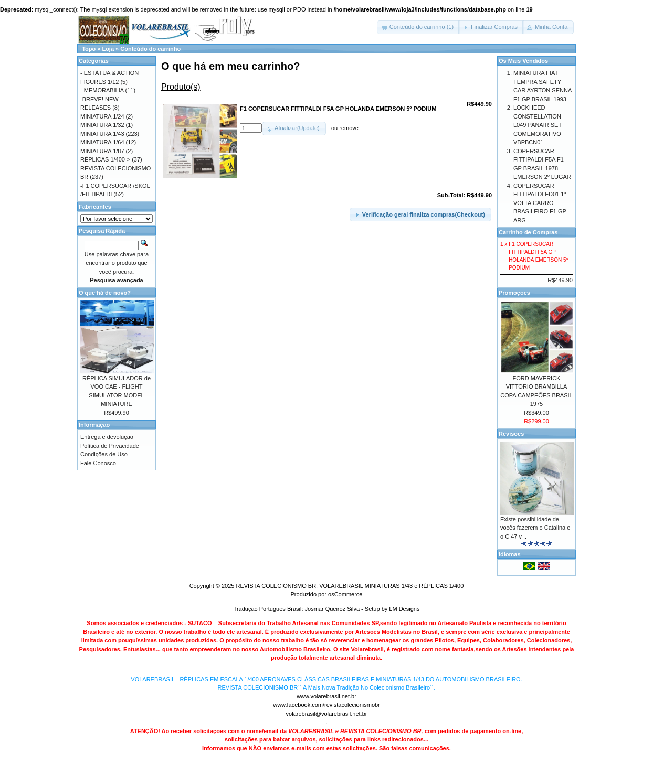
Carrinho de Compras (528, 232)
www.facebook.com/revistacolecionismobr (326, 705)
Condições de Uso (104, 454)
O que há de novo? (105, 292)
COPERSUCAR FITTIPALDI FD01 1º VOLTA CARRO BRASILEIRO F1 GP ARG (539, 202)
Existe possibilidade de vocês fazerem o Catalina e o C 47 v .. (535, 528)
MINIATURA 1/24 (102, 116)
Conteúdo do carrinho (150, 49)
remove (349, 128)
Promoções (514, 292)
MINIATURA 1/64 (102, 142)
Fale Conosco (98, 463)
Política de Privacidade (109, 446)
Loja (108, 49)
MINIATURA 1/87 (102, 151)
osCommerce (345, 594)
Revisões (511, 434)
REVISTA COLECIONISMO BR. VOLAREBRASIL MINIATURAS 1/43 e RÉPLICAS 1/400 (350, 586)
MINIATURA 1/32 (102, 125)
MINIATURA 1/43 (102, 134)
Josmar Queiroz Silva (332, 609)
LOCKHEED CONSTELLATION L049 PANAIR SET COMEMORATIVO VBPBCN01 (537, 124)
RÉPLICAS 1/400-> (105, 159)
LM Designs (404, 609)
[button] (418, 27)
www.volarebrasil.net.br (326, 696)
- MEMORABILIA (102, 90)
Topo (89, 49)
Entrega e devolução (106, 437)
